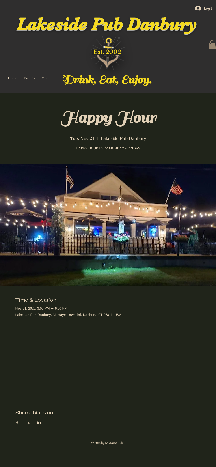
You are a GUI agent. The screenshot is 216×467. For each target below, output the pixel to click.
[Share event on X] (28, 422)
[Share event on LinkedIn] (39, 422)
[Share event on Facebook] (17, 422)
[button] (212, 44)
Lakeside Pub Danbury (106, 24)
